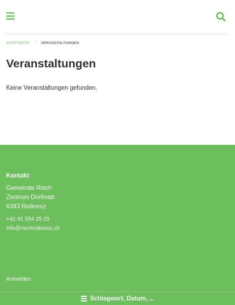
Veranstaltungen (60, 42)
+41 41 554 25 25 (27, 219)
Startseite (17, 42)
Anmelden (18, 279)
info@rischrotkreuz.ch (33, 228)
